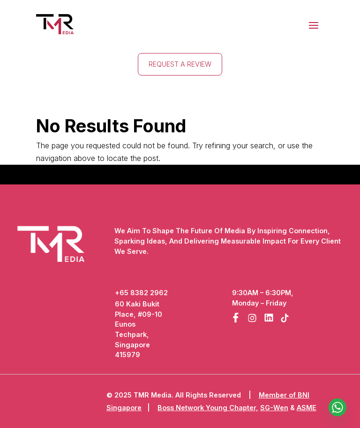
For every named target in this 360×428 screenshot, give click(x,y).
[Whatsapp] (337, 407)
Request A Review (180, 64)
